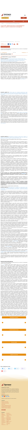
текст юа (2, 423)
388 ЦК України (9, 246)
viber (23, 368)
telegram (16, 368)
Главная (2, 23)
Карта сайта (3, 404)
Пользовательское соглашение (6, 406)
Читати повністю (22, 78)
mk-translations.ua (3, 422)
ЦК (4, 264)
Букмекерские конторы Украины (8, 421)
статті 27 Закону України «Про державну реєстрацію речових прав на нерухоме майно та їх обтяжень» (14, 251)
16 (3, 264)
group (10, 368)
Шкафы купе (7, 420)
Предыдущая (4, 52)
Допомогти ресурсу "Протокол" (6, 407)
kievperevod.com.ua (4, 424)
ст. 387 (6, 246)
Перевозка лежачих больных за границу (8, 419)
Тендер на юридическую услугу (6, 405)
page (3, 368)
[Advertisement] (14, 6)
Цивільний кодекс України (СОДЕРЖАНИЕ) (7, 41)
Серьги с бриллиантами (3, 413)
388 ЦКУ (24, 173)
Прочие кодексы (17, 41)
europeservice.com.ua (4, 421)
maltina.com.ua (8, 423)
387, (22, 173)
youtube (3, 371)
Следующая (24, 52)
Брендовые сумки (8, 422)
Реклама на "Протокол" (5, 401)
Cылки (7, 424)
